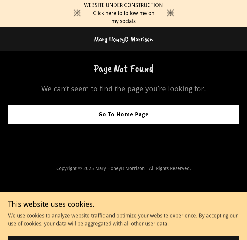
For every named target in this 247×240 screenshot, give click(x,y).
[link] (123, 39)
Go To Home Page (123, 114)
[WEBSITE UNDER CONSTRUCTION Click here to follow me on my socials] (123, 13)
